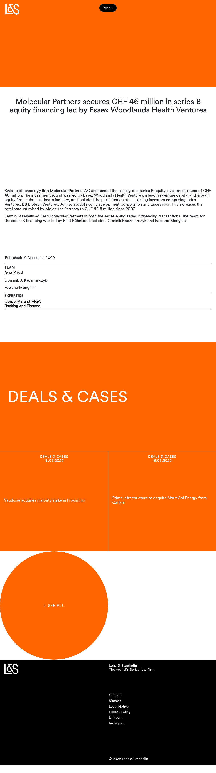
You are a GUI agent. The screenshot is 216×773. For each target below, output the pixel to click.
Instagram (117, 731)
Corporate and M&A (23, 301)
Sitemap (115, 709)
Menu (108, 8)
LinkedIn (115, 725)
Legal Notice (119, 714)
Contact (115, 703)
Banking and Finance (23, 306)
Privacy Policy (119, 720)
